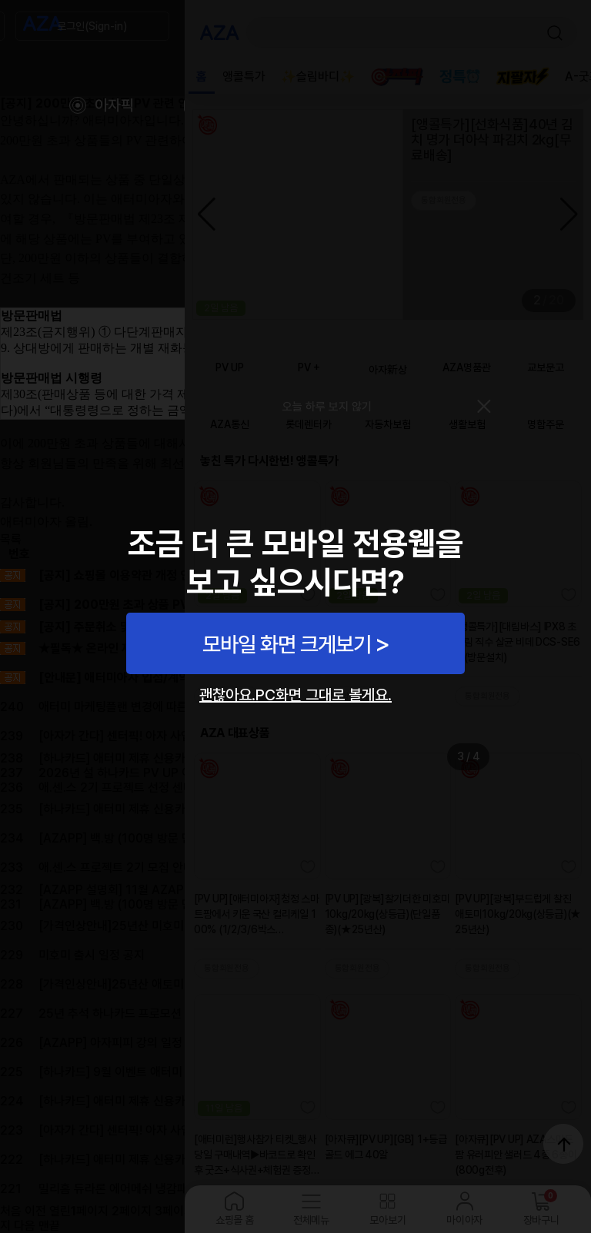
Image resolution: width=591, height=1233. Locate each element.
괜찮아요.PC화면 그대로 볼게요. (295, 695)
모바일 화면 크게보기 (286, 644)
